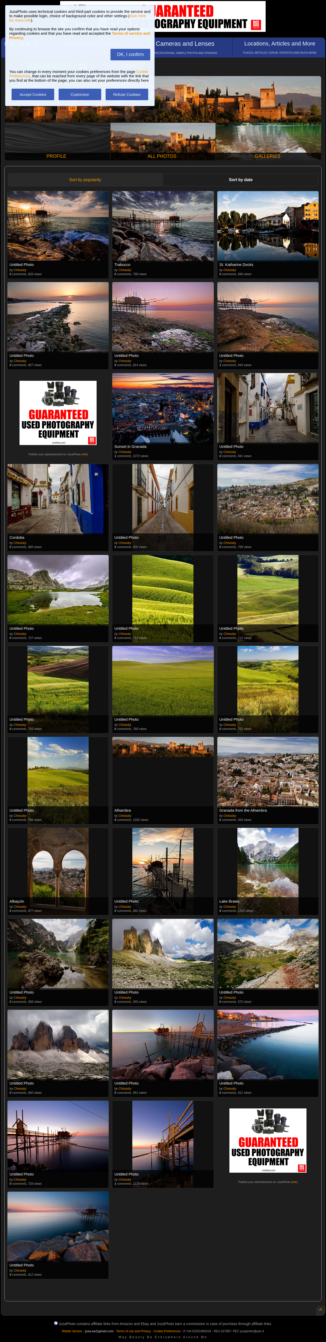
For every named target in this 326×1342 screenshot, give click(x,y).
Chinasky (20, 270)
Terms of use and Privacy (133, 1331)
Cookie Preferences (167, 1331)
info (84, 454)
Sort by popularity (85, 180)
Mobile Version (72, 1331)
